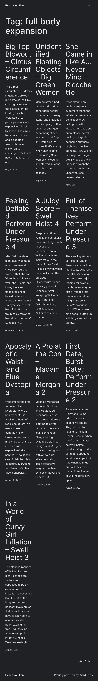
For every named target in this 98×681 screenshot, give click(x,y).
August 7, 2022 (11, 650)
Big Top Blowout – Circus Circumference (18, 62)
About (90, 5)
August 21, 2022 (73, 488)
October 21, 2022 (13, 480)
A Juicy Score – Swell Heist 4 (47, 212)
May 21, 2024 (11, 169)
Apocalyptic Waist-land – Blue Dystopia (18, 369)
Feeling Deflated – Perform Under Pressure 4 (18, 223)
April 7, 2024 (71, 185)
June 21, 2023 (72, 330)
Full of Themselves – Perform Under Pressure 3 (79, 223)
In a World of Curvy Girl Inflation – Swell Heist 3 (18, 530)
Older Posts (86, 661)
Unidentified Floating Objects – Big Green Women (48, 69)
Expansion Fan (14, 5)
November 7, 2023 (43, 325)
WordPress (86, 675)
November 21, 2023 (14, 330)
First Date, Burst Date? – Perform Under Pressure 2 (79, 373)
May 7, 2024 (40, 180)
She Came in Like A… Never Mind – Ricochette (79, 69)
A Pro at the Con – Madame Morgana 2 (48, 369)
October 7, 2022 (42, 484)
